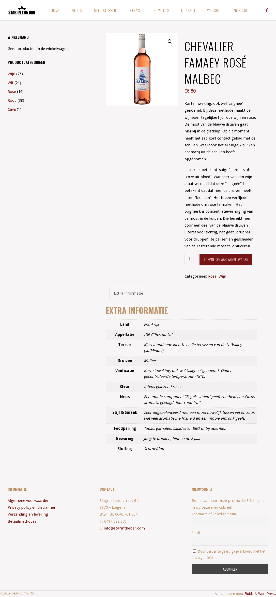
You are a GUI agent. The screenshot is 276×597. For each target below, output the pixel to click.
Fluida (248, 594)
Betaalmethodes (22, 521)
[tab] (128, 293)
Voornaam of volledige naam (214, 514)
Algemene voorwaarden (28, 500)
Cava (12, 109)
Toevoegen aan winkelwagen (225, 259)
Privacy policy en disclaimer (32, 507)
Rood (12, 100)
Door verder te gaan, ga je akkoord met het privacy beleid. (228, 554)
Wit (10, 82)
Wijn (222, 276)
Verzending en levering (28, 514)
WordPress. (267, 594)
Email (196, 533)
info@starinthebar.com (124, 528)
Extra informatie (128, 293)
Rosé (212, 276)
